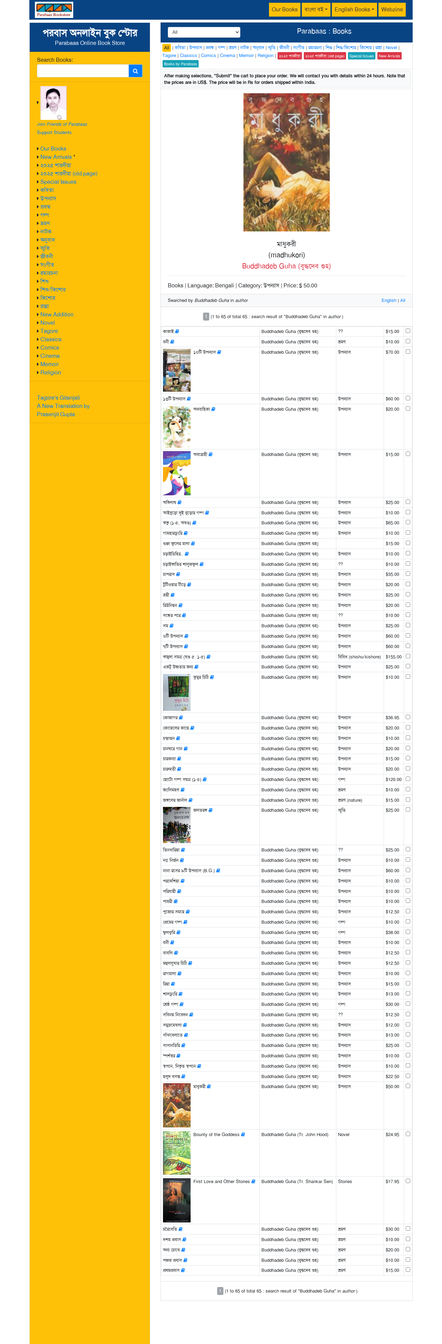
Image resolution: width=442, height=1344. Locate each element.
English (389, 300)
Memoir (49, 364)
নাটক (45, 231)
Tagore (49, 331)
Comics (49, 347)
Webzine (392, 9)
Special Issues (58, 181)
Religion (50, 372)
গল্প (44, 215)
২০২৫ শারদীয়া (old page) (68, 173)
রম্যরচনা (49, 273)
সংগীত (47, 264)
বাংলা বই (314, 9)
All (166, 48)
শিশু (44, 281)
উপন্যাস (48, 198)
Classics (50, 339)
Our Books (285, 9)
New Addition (57, 314)
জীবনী (46, 256)
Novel (47, 322)
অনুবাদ (47, 240)
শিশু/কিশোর (53, 289)
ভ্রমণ (45, 223)
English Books (352, 9)
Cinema (50, 356)
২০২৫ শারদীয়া (55, 165)
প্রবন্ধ (45, 206)
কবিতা (47, 190)
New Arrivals (56, 157)
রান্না (44, 306)
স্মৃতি (45, 248)
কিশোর (47, 298)
